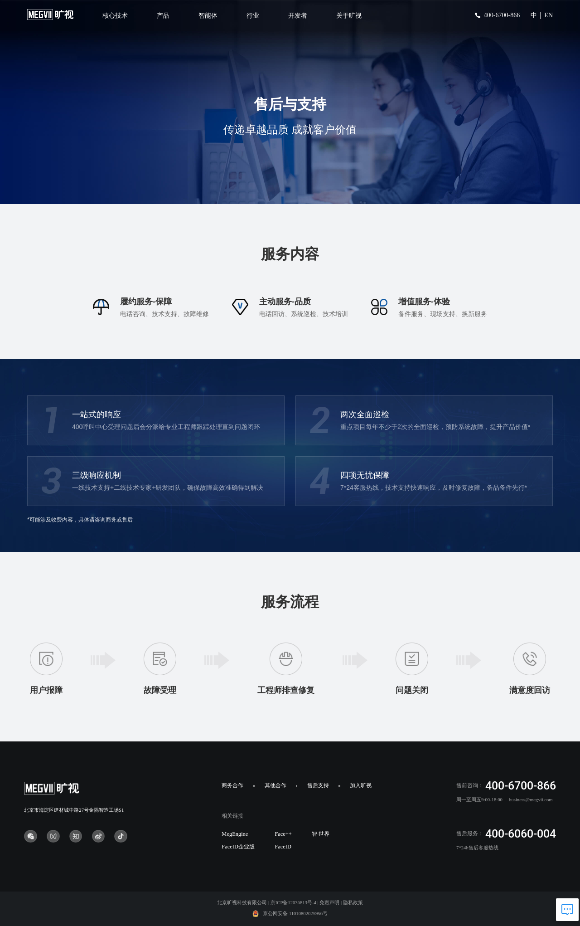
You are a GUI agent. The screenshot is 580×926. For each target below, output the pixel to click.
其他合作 (275, 785)
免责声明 (329, 902)
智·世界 (320, 834)
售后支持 (318, 785)
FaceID (283, 846)
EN (548, 15)
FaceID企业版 (238, 846)
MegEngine (235, 834)
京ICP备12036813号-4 (293, 902)
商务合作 (232, 785)
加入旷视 (361, 785)
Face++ (283, 834)
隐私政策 (353, 902)
